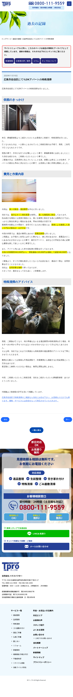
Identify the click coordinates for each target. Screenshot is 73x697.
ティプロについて (49, 60)
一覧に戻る (36, 429)
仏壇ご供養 (17, 636)
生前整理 (16, 619)
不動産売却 (17, 658)
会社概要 (37, 642)
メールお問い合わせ (37, 546)
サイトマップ (38, 656)
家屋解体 (16, 649)
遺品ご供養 (17, 632)
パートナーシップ (40, 647)
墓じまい (16, 640)
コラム (36, 60)
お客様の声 (37, 619)
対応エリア (37, 614)
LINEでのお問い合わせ (43, 637)
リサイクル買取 (18, 662)
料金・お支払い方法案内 (43, 609)
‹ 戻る (5, 419)
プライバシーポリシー (42, 661)
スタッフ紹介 (38, 624)
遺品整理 (16, 614)
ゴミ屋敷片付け (18, 627)
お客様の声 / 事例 (23, 60)
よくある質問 (38, 629)
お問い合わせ (38, 634)
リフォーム (17, 645)
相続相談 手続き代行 (20, 653)
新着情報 (9, 60)
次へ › (68, 419)
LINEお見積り (36, 533)
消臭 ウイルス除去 (19, 666)
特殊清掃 (16, 623)
